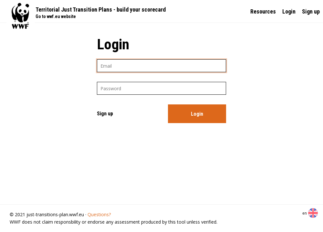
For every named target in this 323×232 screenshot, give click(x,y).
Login (289, 11)
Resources (263, 11)
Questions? (99, 214)
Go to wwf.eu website (56, 16)
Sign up (311, 11)
